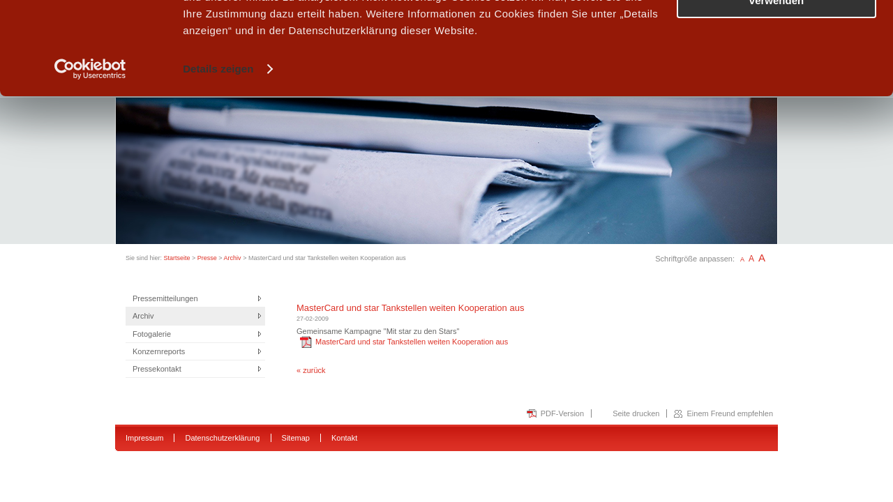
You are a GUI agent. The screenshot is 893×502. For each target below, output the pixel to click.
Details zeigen (218, 156)
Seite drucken (636, 413)
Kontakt (344, 438)
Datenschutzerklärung (222, 438)
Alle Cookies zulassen (776, 34)
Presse (207, 257)
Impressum (144, 438)
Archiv (232, 257)
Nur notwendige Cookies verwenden (776, 81)
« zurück (311, 370)
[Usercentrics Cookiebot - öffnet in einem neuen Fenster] (90, 156)
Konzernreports (159, 351)
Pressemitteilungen (165, 298)
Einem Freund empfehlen (729, 413)
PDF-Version (562, 413)
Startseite (177, 257)
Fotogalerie (152, 334)
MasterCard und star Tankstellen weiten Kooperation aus (404, 341)
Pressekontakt (157, 369)
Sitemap (296, 438)
